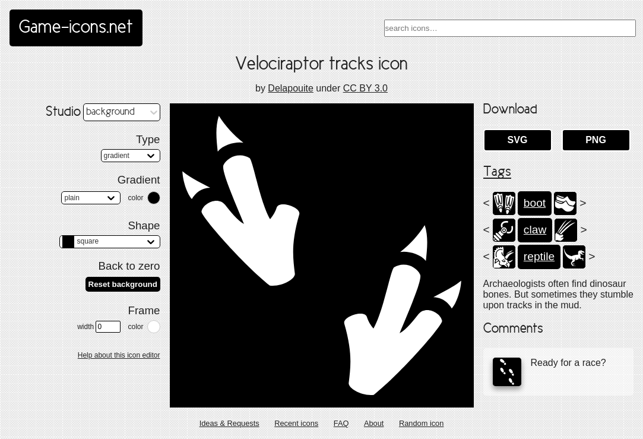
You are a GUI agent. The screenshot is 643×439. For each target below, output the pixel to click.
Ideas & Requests (229, 423)
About (374, 423)
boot (535, 203)
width (99, 327)
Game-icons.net (76, 28)
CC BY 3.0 (365, 88)
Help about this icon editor (119, 355)
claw (535, 229)
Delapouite (290, 88)
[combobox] (510, 28)
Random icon (421, 423)
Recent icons (296, 423)
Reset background (122, 284)
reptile (539, 256)
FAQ (341, 423)
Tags (497, 172)
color (135, 198)
